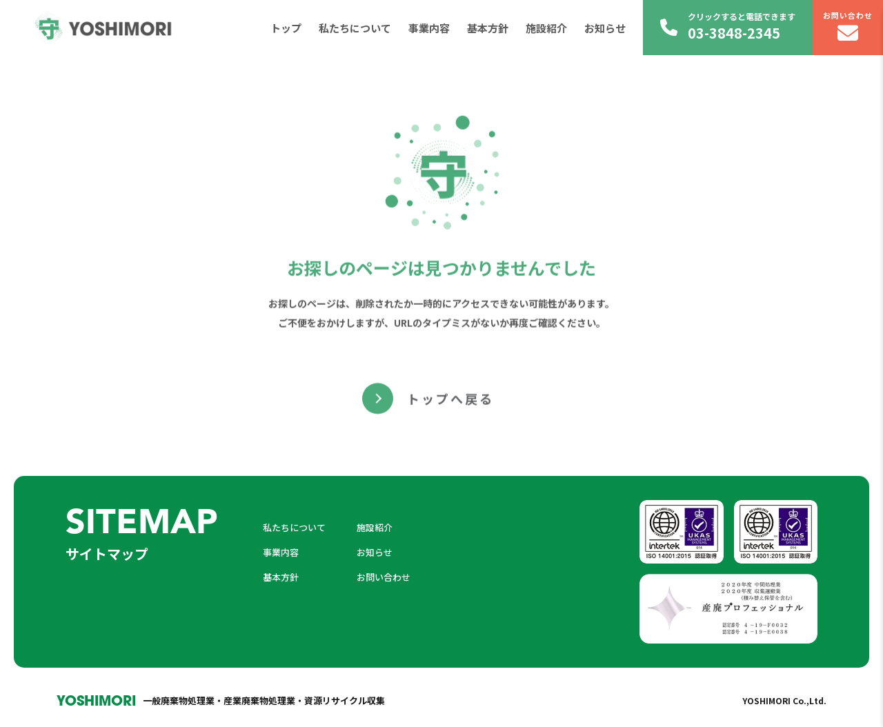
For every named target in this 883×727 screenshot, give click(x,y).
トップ (285, 28)
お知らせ (605, 28)
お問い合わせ (848, 26)
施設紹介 (546, 28)
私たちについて (355, 28)
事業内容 (429, 28)
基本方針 (487, 28)
